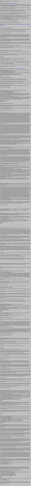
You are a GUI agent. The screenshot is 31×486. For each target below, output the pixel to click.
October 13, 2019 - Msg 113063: (4, 470)
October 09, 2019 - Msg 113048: (4, 287)
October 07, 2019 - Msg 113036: (4, 183)
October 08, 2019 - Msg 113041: (4, 229)
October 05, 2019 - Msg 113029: (4, 77)
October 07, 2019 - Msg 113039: (4, 216)
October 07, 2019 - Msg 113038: (4, 213)
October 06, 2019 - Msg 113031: (4, 103)
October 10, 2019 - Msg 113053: (4, 338)
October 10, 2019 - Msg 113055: (4, 360)
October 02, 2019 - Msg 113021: (4, 3)
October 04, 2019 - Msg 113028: (4, 70)
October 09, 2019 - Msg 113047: (4, 281)
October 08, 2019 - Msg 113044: (4, 267)
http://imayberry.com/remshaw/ (13, 3)
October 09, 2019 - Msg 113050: (4, 312)
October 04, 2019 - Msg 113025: (4, 58)
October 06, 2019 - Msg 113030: (4, 90)
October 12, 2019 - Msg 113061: (4, 462)
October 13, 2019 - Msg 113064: (4, 478)
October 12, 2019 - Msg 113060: (4, 424)
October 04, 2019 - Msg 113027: (4, 68)
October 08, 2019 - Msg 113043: (4, 263)
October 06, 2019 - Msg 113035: (4, 165)
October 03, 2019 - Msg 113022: (4, 15)
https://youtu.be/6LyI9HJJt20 (21, 68)
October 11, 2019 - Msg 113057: (4, 390)
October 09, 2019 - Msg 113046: (4, 272)
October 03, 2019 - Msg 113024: (4, 50)
